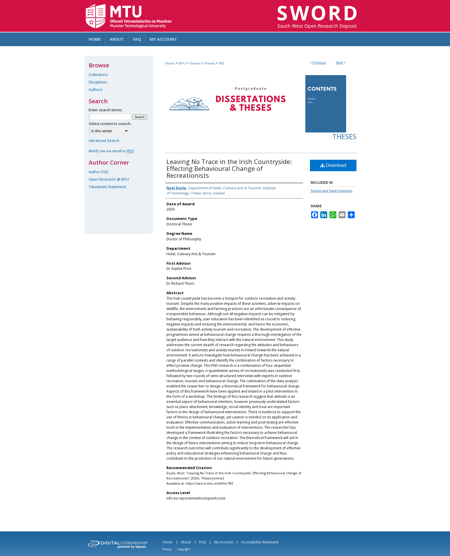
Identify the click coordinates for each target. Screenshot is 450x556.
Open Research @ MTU (109, 179)
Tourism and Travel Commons (331, 190)
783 (221, 63)
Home (170, 63)
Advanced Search (104, 140)
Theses (194, 63)
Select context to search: (110, 123)
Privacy (167, 549)
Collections (98, 74)
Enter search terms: (106, 109)
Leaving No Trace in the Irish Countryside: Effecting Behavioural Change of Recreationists (229, 168)
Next (339, 62)
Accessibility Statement (259, 542)
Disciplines (98, 82)
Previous (319, 62)
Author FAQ (98, 171)
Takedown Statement (107, 186)
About (186, 542)
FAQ (202, 542)
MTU (182, 63)
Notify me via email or (111, 150)
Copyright (183, 549)
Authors (95, 89)
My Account (223, 542)
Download (333, 165)
